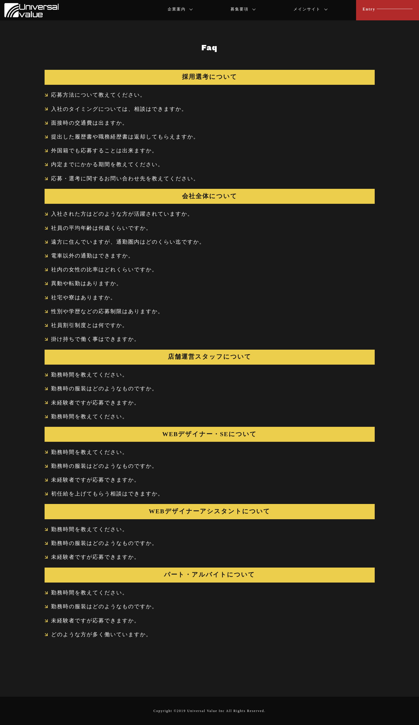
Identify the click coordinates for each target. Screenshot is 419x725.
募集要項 (240, 9)
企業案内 (177, 9)
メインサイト (307, 9)
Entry (369, 9)
